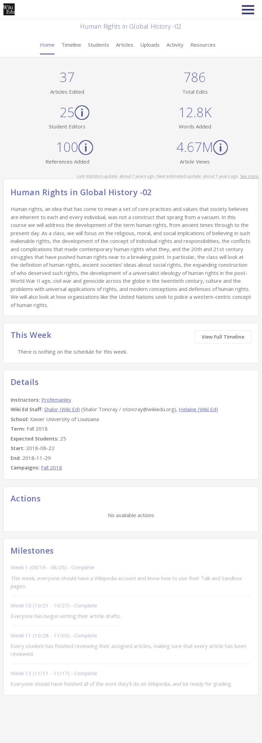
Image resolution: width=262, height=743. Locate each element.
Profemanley (56, 399)
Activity (175, 44)
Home (47, 44)
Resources (203, 44)
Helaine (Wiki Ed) (198, 409)
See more (249, 176)
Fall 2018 (51, 467)
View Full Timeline (223, 337)
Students (98, 44)
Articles (124, 44)
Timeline (71, 44)
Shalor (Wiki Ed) (62, 409)
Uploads (150, 44)
